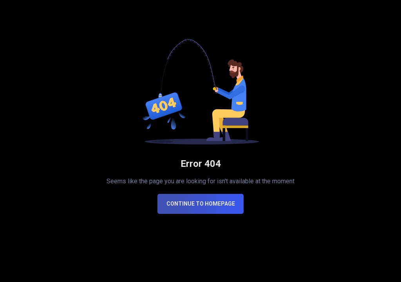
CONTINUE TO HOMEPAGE (200, 204)
